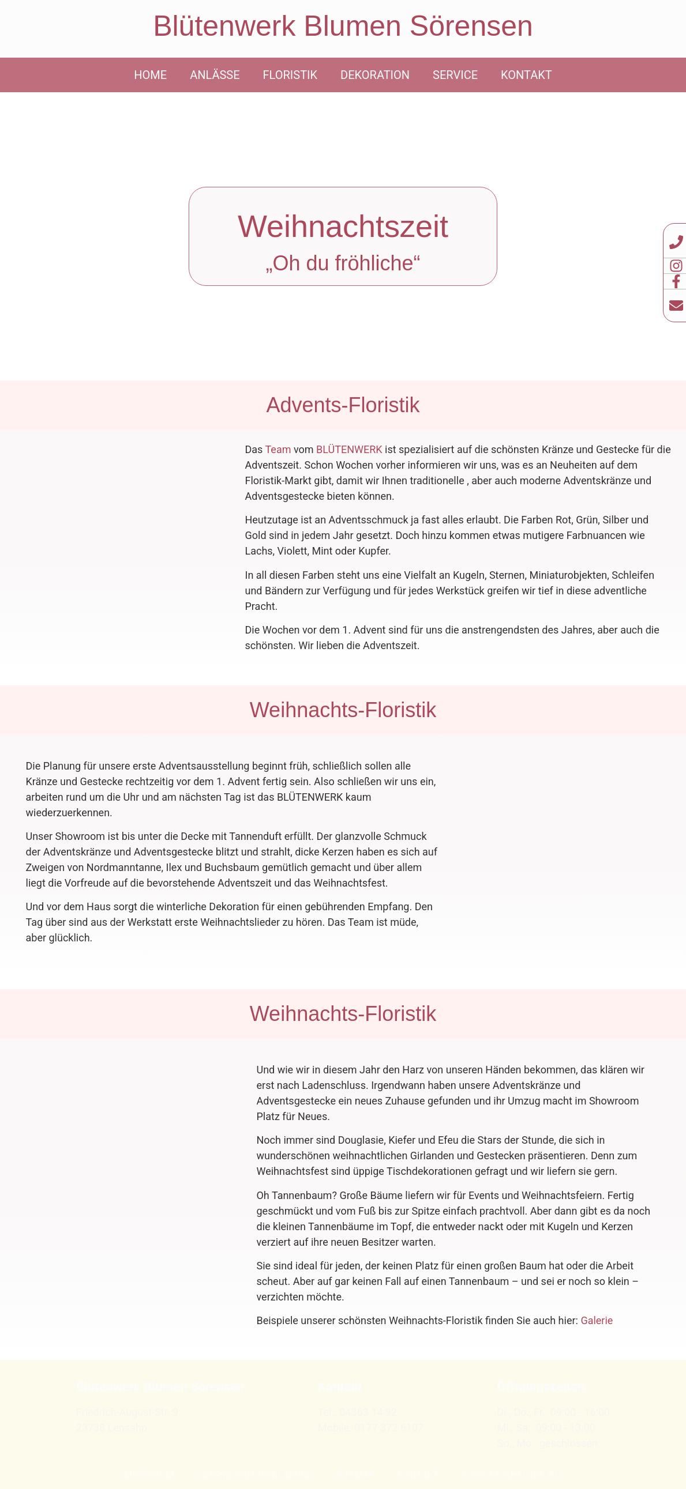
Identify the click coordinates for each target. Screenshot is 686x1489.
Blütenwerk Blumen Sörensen (343, 26)
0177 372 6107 (388, 1428)
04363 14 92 (368, 1412)
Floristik (290, 75)
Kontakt (526, 75)
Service (455, 75)
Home (150, 75)
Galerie (596, 1320)
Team (278, 449)
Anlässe (214, 75)
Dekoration (375, 75)
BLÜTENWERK (349, 449)
